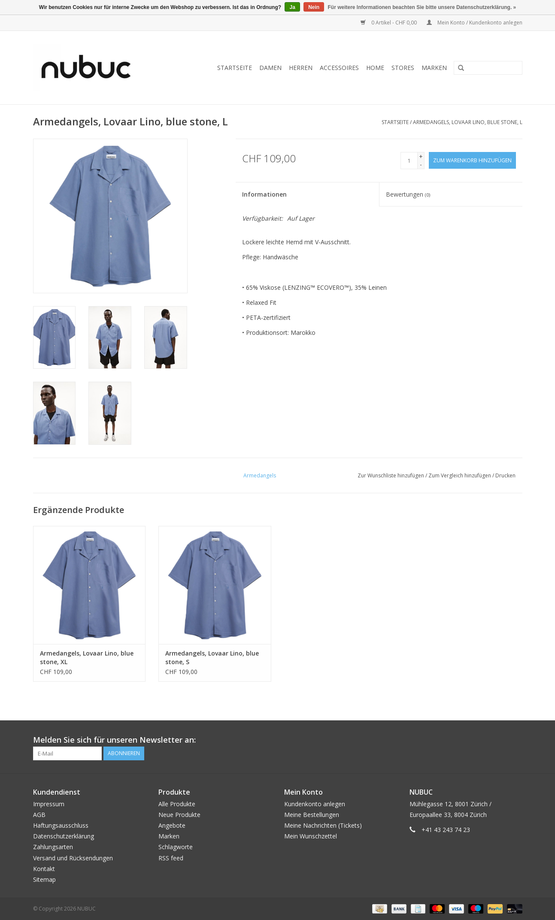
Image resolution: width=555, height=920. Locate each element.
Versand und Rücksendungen (73, 858)
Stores (402, 68)
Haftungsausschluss (60, 825)
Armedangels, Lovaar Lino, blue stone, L (467, 122)
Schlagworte (175, 847)
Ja (292, 7)
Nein (313, 7)
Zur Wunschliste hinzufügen (391, 475)
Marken (434, 68)
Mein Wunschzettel (310, 836)
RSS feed (170, 858)
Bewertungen (408, 194)
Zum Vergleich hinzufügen (460, 475)
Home (375, 68)
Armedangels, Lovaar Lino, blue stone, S (212, 657)
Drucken (505, 475)
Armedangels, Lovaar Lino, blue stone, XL (86, 657)
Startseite (234, 68)
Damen (270, 68)
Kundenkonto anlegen (314, 804)
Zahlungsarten (53, 847)
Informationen (264, 194)
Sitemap (44, 879)
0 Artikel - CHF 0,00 (389, 22)
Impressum (48, 804)
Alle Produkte (176, 804)
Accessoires (339, 68)
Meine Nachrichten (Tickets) (323, 825)
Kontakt (44, 869)
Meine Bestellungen (311, 815)
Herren (300, 68)
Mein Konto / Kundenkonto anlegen (474, 22)
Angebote (171, 825)
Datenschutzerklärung (63, 836)
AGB (39, 815)
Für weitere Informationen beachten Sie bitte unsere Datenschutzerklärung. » (422, 7)
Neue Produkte (179, 815)
